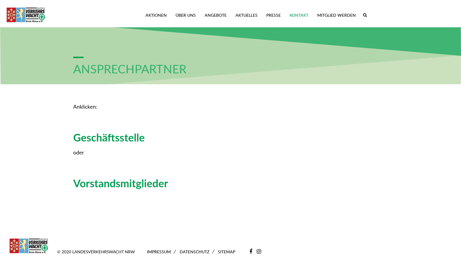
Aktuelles (246, 15)
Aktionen (156, 15)
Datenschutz (194, 251)
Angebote (216, 15)
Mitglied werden (336, 15)
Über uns (186, 15)
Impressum (159, 251)
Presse (273, 15)
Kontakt (299, 15)
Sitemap (226, 251)
